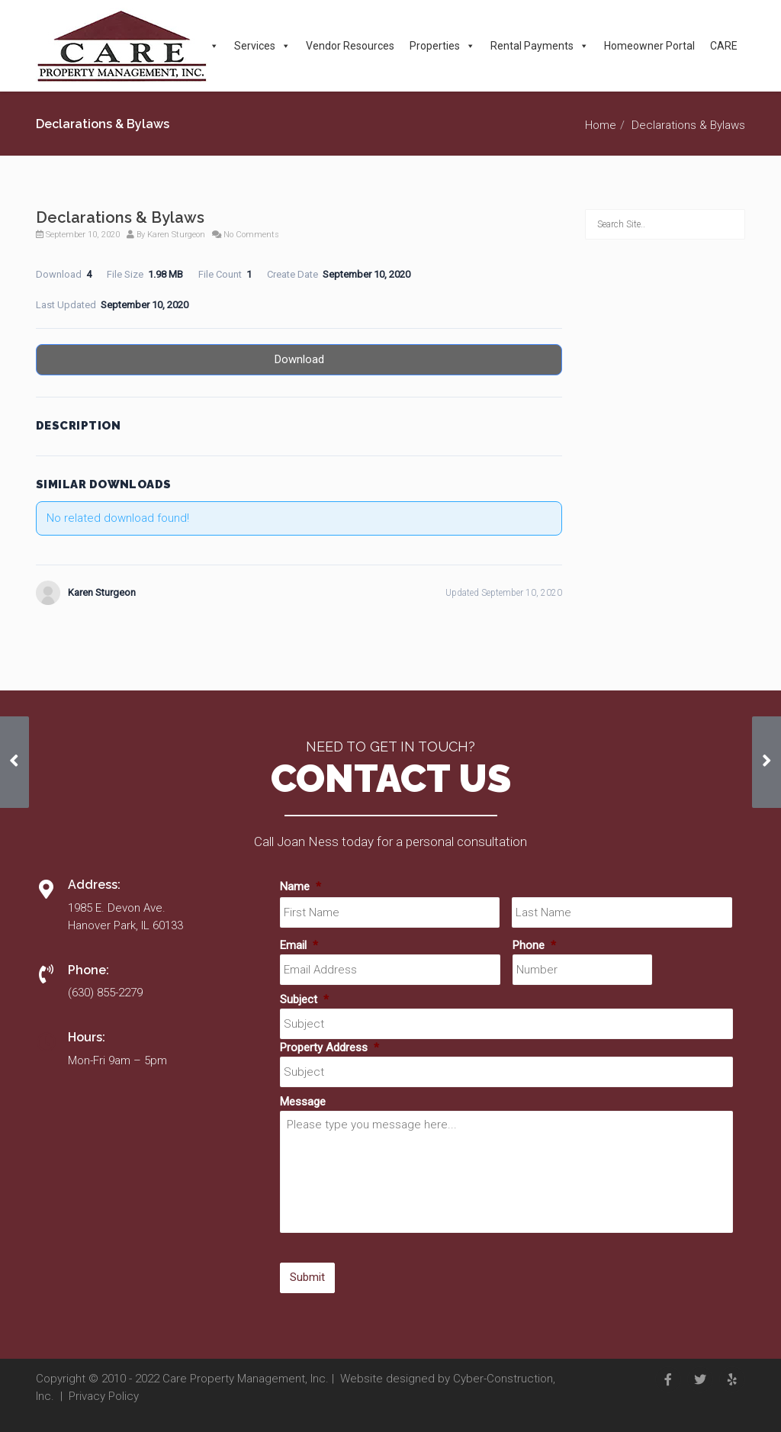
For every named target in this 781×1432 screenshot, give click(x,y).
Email (299, 945)
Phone (534, 945)
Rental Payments (539, 46)
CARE (724, 46)
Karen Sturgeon (176, 235)
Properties (442, 46)
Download (299, 359)
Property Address (329, 1047)
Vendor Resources (350, 46)
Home (600, 125)
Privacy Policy (104, 1396)
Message (303, 1102)
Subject (304, 999)
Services (262, 46)
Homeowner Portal (649, 46)
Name (300, 886)
